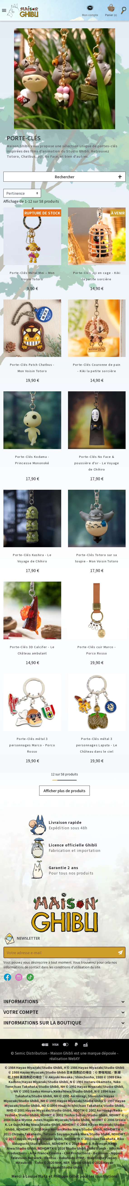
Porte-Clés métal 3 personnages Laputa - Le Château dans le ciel (96, 745)
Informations (20, 1001)
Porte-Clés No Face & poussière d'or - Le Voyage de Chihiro (96, 462)
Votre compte (20, 1012)
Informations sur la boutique (42, 1022)
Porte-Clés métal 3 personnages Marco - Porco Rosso (32, 745)
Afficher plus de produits (64, 790)
